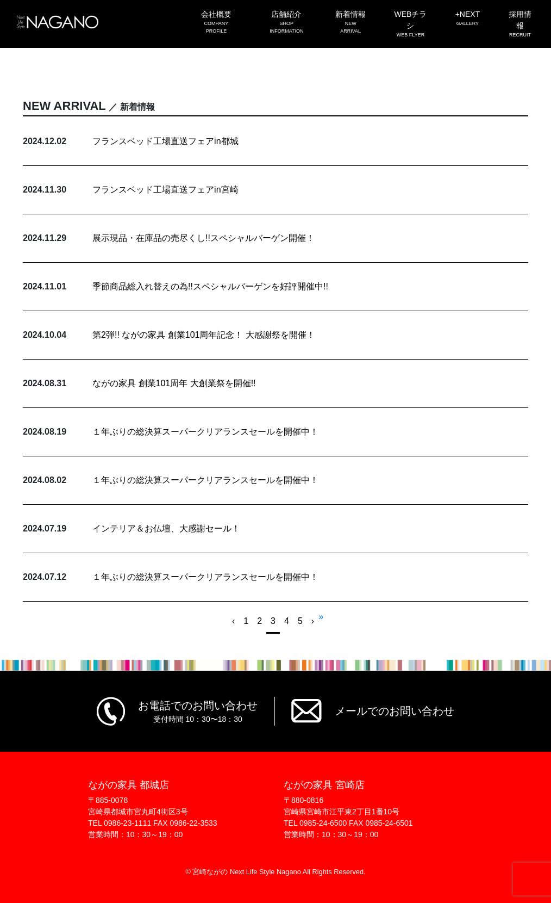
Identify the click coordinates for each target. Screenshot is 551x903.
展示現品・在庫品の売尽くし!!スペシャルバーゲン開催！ (203, 238)
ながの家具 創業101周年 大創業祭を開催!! (173, 383)
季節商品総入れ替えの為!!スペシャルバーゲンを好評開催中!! (210, 286)
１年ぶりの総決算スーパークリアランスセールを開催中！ (205, 431)
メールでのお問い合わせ (394, 711)
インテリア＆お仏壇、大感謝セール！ (166, 528)
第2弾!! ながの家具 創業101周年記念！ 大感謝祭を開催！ (203, 334)
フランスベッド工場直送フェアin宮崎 (165, 189)
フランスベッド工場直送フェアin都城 (165, 141)
